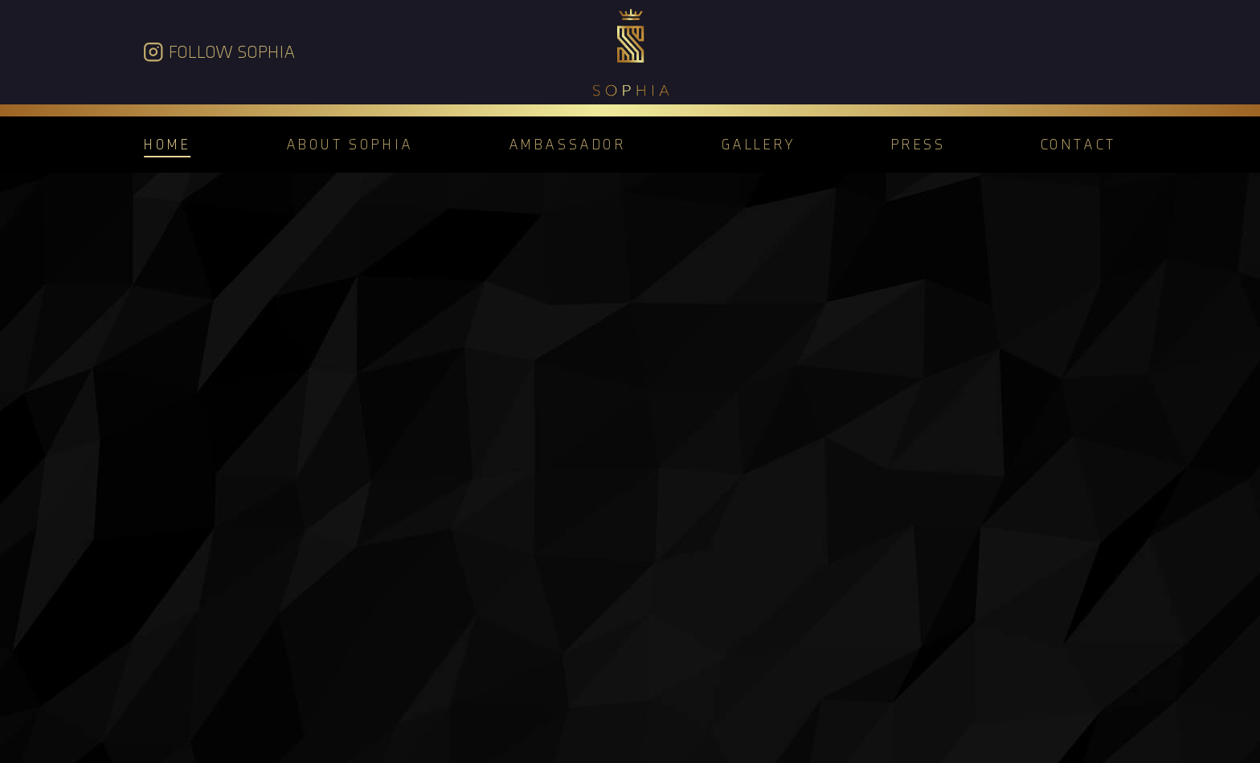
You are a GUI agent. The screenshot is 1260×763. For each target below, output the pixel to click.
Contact (1078, 144)
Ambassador (568, 144)
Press (918, 144)
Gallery (759, 144)
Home (167, 144)
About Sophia (350, 144)
